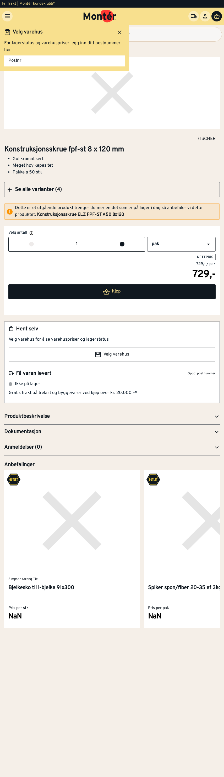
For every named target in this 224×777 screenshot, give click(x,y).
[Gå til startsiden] (100, 16)
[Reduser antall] (31, 244)
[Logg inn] (205, 16)
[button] (112, 189)
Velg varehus (112, 354)
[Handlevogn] (216, 16)
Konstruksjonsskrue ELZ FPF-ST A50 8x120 (80, 215)
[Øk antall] (122, 244)
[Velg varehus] (193, 16)
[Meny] (7, 16)
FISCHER (207, 138)
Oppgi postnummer (201, 373)
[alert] (112, 211)
